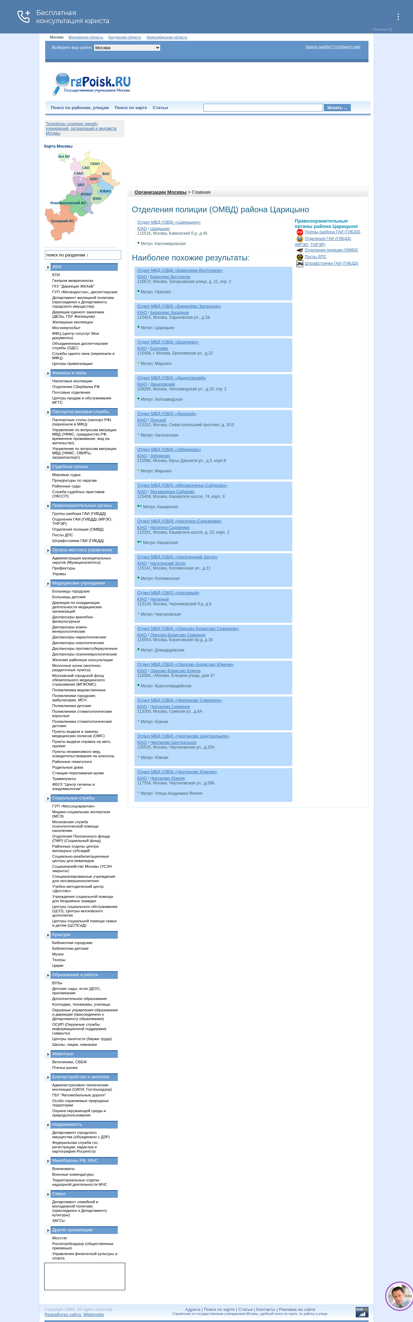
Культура (61, 934)
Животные (62, 1053)
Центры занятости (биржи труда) (82, 1038)
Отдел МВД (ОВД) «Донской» (166, 413)
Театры (58, 959)
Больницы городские (71, 591)
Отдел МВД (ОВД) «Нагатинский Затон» (177, 556)
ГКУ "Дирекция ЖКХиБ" (73, 286)
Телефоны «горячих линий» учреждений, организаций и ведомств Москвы (81, 129)
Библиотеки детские (70, 948)
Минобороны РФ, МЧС (75, 1160)
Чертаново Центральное (173, 742)
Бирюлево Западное (169, 312)
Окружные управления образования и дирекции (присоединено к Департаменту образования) (85, 1014)
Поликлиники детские (71, 705)
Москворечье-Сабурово (172, 491)
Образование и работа (75, 974)
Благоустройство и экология (80, 1076)
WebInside (93, 1314)
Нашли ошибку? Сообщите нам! (333, 47)
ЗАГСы (58, 1220)
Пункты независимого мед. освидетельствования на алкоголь (83, 753)
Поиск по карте (130, 107)
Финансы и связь (69, 372)
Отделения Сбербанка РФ (76, 386)
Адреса (192, 1309)
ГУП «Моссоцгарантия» (73, 806)
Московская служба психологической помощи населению (75, 826)
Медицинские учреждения (78, 583)
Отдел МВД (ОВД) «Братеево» (168, 341)
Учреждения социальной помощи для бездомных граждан (82, 898)
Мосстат (59, 1238)
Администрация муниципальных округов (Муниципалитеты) (81, 560)
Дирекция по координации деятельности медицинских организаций (77, 606)
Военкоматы (63, 1168)
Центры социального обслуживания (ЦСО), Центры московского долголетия (84, 910)
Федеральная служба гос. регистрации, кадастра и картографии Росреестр (75, 1146)
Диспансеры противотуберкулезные (84, 648)
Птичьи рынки (64, 1067)
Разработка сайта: (63, 1314)
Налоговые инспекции (72, 381)
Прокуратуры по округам (74, 480)
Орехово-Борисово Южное (175, 671)
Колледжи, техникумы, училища (81, 1004)
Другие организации (72, 1229)
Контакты (265, 1309)
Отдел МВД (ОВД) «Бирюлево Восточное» (180, 270)
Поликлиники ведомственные (79, 690)
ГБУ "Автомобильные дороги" (79, 1095)
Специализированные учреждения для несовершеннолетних (83, 878)
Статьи (160, 107)
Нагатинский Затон (168, 563)
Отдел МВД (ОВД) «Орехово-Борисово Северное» (188, 628)
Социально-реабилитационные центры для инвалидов (80, 858)
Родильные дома (67, 767)
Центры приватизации (72, 363)
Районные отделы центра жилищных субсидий (75, 848)
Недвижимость (67, 1124)
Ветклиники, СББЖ (69, 1062)
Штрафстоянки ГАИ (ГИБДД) (331, 263)
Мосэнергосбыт (66, 327)
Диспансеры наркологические (79, 637)
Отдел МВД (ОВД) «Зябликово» (169, 449)
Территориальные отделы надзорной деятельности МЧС (79, 1182)
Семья (58, 1193)
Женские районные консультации (82, 659)
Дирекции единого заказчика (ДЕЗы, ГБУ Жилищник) (78, 314)
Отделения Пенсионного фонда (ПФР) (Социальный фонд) (81, 838)
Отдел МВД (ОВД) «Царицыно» (169, 222)
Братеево (159, 348)
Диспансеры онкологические (78, 642)
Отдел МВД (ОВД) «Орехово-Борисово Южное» (185, 664)
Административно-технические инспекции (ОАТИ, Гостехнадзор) (82, 1087)
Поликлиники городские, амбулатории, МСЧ (74, 697)
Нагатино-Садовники (169, 527)
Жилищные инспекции (72, 322)
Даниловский (162, 384)
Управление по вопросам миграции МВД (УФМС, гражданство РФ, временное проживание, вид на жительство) (84, 436)
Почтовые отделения (71, 392)
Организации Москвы (160, 192)
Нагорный (159, 599)
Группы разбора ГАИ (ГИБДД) (332, 232)
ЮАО (142, 228)
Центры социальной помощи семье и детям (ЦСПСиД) (84, 923)
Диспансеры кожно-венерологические (70, 629)
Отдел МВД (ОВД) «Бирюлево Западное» (179, 306)
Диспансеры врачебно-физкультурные (73, 619)
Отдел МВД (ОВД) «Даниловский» (171, 377)
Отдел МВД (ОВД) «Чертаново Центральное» (183, 735)
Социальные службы (73, 797)
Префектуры (63, 568)
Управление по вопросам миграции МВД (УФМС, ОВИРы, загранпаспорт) (84, 452)
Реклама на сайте (297, 1309)
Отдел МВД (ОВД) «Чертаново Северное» (179, 700)
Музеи (58, 954)
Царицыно (160, 228)
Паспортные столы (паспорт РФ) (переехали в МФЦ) (81, 421)
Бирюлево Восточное (170, 277)
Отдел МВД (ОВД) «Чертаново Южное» (177, 771)
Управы (59, 573)
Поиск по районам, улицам (80, 107)
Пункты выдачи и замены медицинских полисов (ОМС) (78, 733)
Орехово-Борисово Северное (177, 635)
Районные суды (66, 486)
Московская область (86, 37)
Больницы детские (69, 597)
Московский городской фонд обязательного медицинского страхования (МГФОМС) (78, 679)
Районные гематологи (72, 761)
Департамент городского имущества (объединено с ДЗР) (81, 1134)
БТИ (56, 275)
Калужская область (124, 37)
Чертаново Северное (170, 706)
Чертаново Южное (167, 778)
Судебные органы (70, 466)
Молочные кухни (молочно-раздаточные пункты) (76, 667)
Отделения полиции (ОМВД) (331, 250)
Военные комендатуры (73, 1174)
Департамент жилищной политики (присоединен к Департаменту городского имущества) (83, 301)
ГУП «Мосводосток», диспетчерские (85, 292)
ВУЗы (57, 983)
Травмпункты (64, 778)
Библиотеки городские (72, 942)
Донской (158, 420)
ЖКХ (57, 266)
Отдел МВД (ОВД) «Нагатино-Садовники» (179, 521)
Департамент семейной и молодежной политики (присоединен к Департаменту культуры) (79, 1208)
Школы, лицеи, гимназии (74, 1044)
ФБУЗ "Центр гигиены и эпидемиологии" (73, 786)
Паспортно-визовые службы (80, 411)
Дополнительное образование (79, 998)
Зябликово (160, 456)
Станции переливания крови (78, 773)
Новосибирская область (167, 37)
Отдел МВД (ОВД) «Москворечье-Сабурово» (182, 485)
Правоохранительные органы (81, 505)
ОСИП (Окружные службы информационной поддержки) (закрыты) (79, 1028)
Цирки (57, 965)
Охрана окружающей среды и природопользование (79, 1112)
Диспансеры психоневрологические (84, 654)
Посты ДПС (316, 256)
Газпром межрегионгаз (72, 280)
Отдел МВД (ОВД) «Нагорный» (168, 592)
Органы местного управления (82, 549)
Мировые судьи (66, 474)
